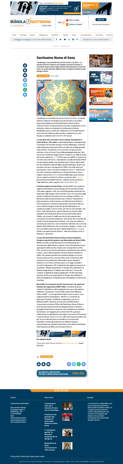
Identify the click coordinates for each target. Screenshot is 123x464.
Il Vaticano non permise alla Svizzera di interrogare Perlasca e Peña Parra (51, 420)
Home (14, 35)
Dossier (65, 35)
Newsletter (101, 24)
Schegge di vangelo (22, 39)
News (74, 20)
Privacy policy (14, 456)
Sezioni (32, 35)
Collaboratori (43, 35)
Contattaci (99, 35)
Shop (74, 35)
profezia (79, 177)
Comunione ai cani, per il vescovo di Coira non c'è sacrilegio (52, 406)
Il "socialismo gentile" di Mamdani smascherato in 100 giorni (51, 434)
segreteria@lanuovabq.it (18, 420)
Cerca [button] (109, 35)
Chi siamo (23, 35)
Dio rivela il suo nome (71, 343)
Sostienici (55, 35)
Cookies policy (24, 456)
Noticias (75, 24)
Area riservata (86, 35)
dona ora (101, 19)
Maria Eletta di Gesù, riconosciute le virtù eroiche (51, 446)
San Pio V (87, 39)
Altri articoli (61, 390)
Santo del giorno (65, 46)
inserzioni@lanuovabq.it (18, 422)
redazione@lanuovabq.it (18, 418)
